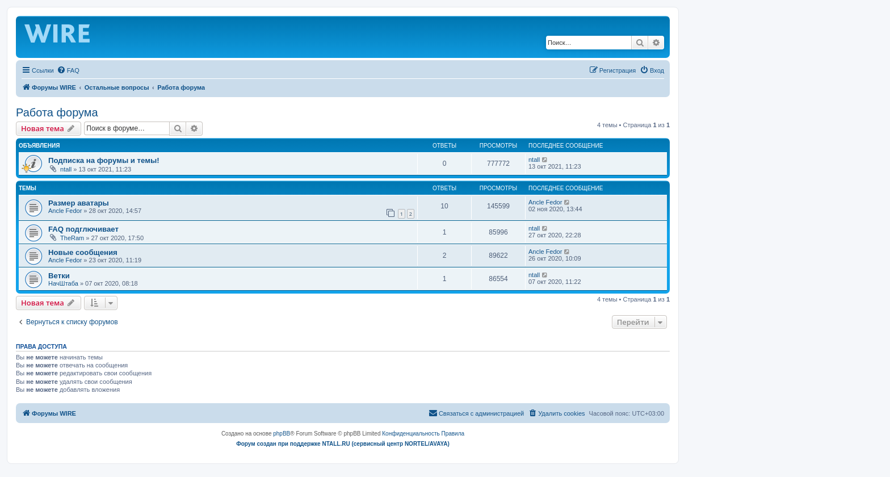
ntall (66, 169)
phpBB (281, 433)
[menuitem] (68, 70)
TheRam (72, 238)
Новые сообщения (82, 252)
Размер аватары (78, 203)
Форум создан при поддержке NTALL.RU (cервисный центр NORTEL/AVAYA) (343, 444)
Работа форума (57, 112)
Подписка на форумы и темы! (103, 160)
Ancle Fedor (65, 210)
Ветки (59, 275)
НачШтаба (63, 283)
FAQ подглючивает (83, 229)
